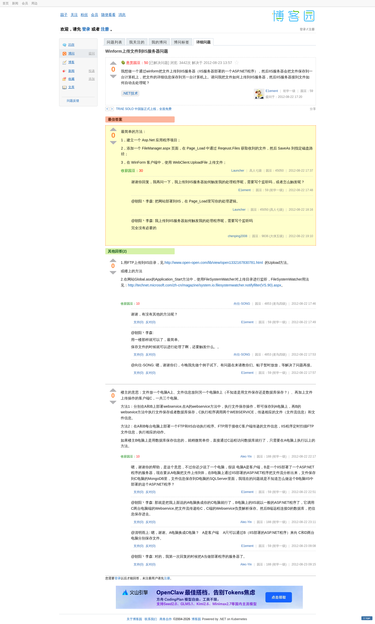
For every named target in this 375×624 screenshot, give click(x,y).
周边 (34, 3)
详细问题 (203, 42)
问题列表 (114, 42)
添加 (92, 79)
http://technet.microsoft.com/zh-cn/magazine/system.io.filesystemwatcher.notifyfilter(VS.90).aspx (204, 285)
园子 (64, 15)
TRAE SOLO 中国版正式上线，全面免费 (144, 109)
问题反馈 (73, 101)
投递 (92, 71)
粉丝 (84, 15)
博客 (71, 62)
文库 (71, 87)
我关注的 (137, 42)
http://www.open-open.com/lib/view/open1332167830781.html (214, 262)
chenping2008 (237, 236)
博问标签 (181, 42)
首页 (6, 3)
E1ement (272, 91)
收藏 (71, 79)
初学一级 (289, 91)
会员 (25, 3)
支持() (139, 322)
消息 (122, 15)
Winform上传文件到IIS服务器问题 (136, 51)
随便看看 (108, 15)
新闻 (15, 3)
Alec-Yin (246, 456)
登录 (86, 29)
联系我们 (151, 619)
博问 (71, 53)
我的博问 (159, 42)
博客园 (196, 619)
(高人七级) (276, 209)
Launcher (237, 170)
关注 (74, 15)
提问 (92, 53)
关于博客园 (134, 619)
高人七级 (255, 170)
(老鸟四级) (279, 303)
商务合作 (166, 619)
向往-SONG (242, 303)
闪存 (71, 44)
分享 (313, 109)
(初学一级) (276, 190)
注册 (105, 29)
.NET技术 (130, 93)
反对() (151, 322)
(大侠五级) (276, 236)
